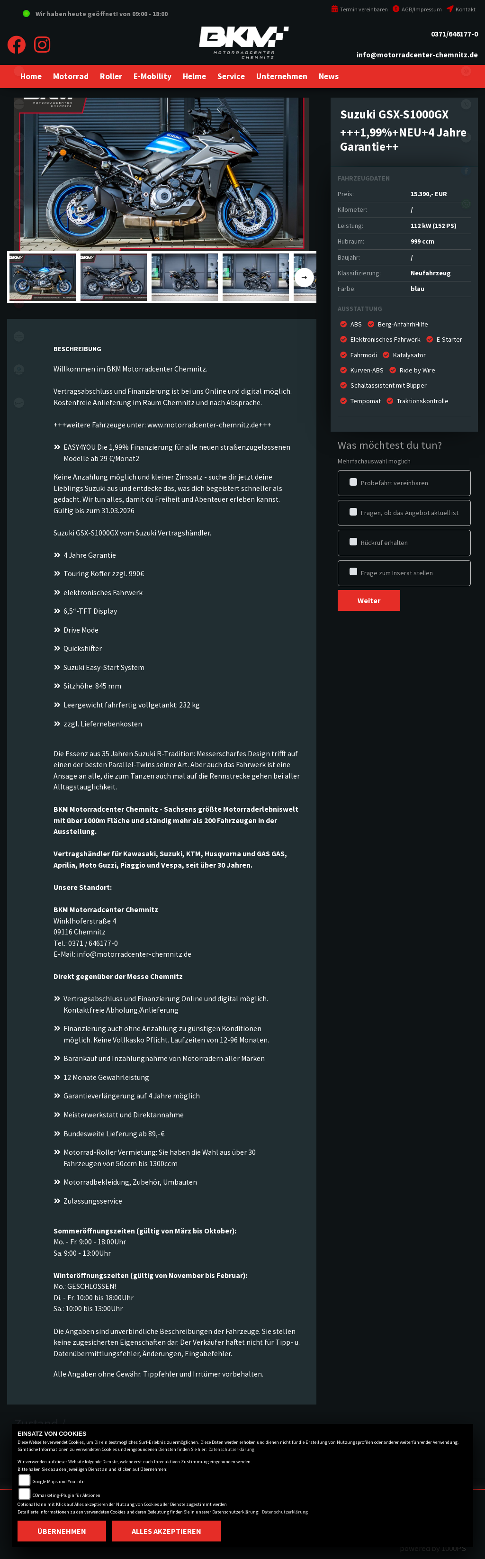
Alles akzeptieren (166, 1531)
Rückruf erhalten (384, 542)
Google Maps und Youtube (58, 1481)
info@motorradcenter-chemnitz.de (417, 54)
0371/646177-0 (454, 33)
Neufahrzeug (431, 273)
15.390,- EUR (429, 194)
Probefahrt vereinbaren (394, 483)
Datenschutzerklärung (231, 1449)
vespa (19, 403)
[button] (70, 76)
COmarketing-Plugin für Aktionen (66, 1495)
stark (19, 270)
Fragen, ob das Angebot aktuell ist (409, 512)
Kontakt (461, 9)
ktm (19, 170)
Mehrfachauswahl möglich (374, 461)
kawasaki (19, 104)
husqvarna (19, 204)
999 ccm (422, 241)
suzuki (19, 137)
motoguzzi (19, 336)
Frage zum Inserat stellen (397, 573)
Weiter (369, 600)
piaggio (19, 369)
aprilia (19, 303)
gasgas (19, 237)
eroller (19, 71)
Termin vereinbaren (359, 9)
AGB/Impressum (417, 9)
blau (417, 288)
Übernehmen (61, 1531)
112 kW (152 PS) (434, 225)
